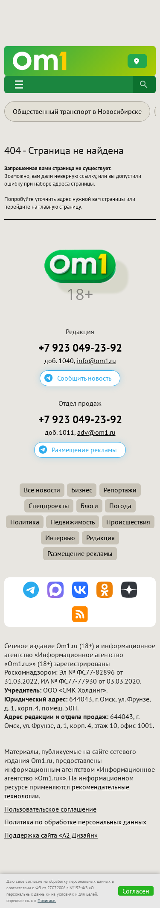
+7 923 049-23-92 (80, 348)
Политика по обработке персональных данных (75, 822)
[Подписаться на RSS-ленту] (80, 614)
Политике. (47, 900)
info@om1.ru (96, 360)
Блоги (89, 505)
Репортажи (120, 490)
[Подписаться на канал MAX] (55, 590)
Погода (120, 505)
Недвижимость (72, 522)
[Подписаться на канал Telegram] (31, 590)
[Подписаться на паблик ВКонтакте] (80, 590)
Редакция (100, 537)
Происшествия (128, 522)
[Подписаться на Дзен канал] (129, 590)
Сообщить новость (84, 378)
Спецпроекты (49, 505)
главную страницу (59, 206)
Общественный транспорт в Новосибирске (77, 111)
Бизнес (81, 490)
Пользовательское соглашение (50, 809)
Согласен (135, 891)
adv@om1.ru (96, 432)
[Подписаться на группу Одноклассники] (104, 590)
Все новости (42, 490)
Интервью (60, 537)
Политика (24, 522)
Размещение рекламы (84, 449)
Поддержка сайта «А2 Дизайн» (51, 835)
